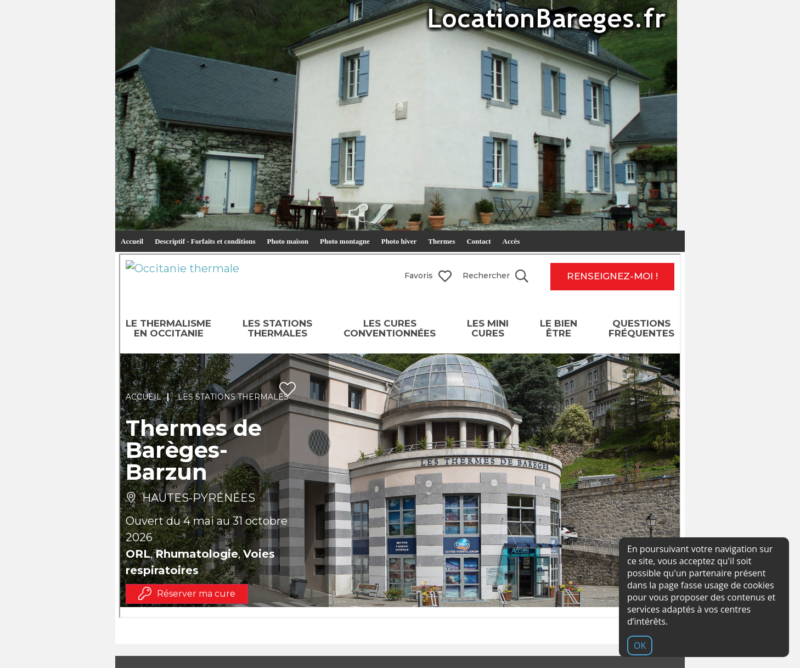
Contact (478, 241)
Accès (511, 241)
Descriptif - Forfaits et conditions (205, 241)
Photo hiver (399, 241)
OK (640, 645)
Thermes (441, 241)
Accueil (132, 241)
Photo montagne (345, 241)
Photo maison (287, 241)
